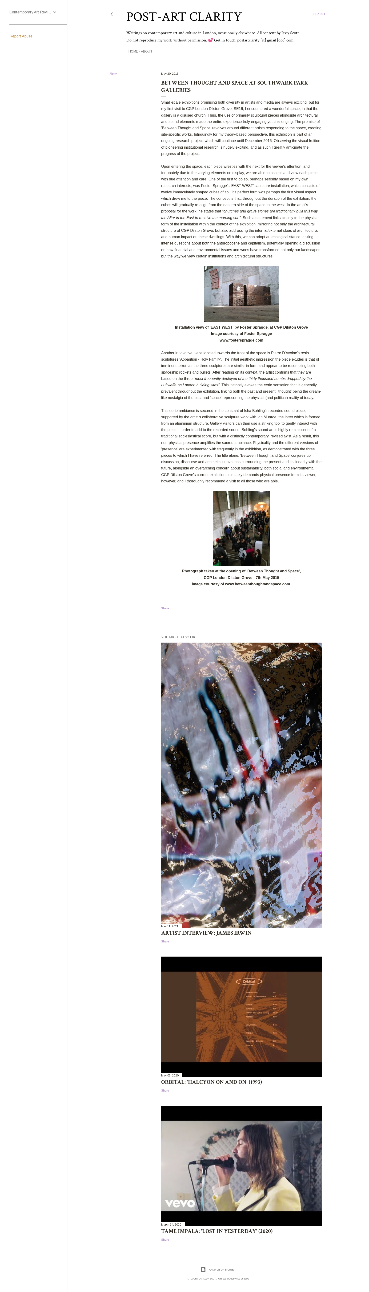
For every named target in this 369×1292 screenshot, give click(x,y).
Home (131, 51)
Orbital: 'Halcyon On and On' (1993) (211, 1082)
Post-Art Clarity (184, 16)
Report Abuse (20, 36)
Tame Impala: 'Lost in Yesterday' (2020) (217, 1231)
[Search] (319, 14)
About (144, 51)
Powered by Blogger (218, 1269)
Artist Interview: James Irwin (206, 933)
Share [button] (113, 74)
